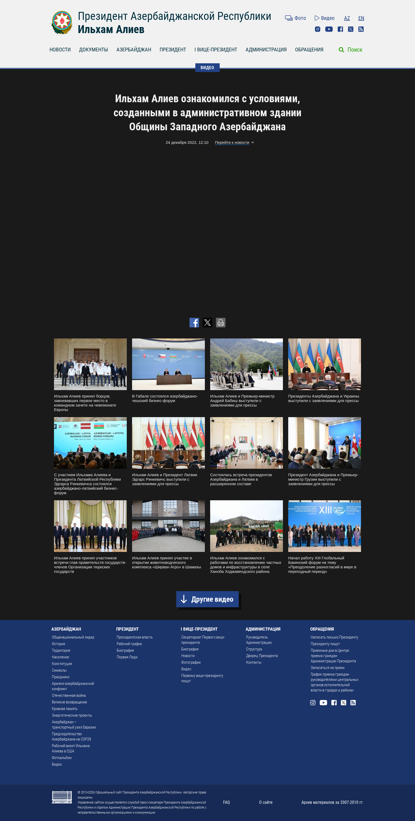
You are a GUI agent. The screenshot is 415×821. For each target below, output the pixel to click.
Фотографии (191, 662)
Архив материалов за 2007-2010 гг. (332, 802)
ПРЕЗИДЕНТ (173, 49)
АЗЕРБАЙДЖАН (133, 49)
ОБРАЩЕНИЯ (309, 49)
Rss (361, 29)
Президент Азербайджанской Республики (174, 16)
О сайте (266, 802)
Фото (300, 18)
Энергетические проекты (72, 715)
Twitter (350, 29)
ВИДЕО (207, 67)
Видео (328, 18)
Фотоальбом (62, 757)
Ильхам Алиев (111, 29)
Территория (61, 650)
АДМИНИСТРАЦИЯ (266, 49)
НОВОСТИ (60, 49)
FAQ (226, 802)
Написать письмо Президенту (334, 637)
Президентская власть (135, 637)
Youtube (329, 29)
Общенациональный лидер (73, 637)
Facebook (340, 29)
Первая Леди (127, 657)
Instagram (317, 29)
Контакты (253, 662)
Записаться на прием (328, 667)
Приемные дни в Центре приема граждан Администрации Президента (333, 655)
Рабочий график (129, 643)
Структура (254, 649)
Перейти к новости (232, 142)
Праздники (60, 677)
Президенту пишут (325, 643)
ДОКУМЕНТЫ (93, 49)
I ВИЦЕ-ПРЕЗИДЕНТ (216, 49)
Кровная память (65, 708)
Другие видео (212, 599)
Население (60, 657)
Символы (59, 670)
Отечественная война (69, 695)
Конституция (62, 663)
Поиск (355, 49)
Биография (125, 650)
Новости (188, 655)
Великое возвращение (69, 702)
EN (361, 18)
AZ (347, 18)
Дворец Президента (262, 655)
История (58, 643)
